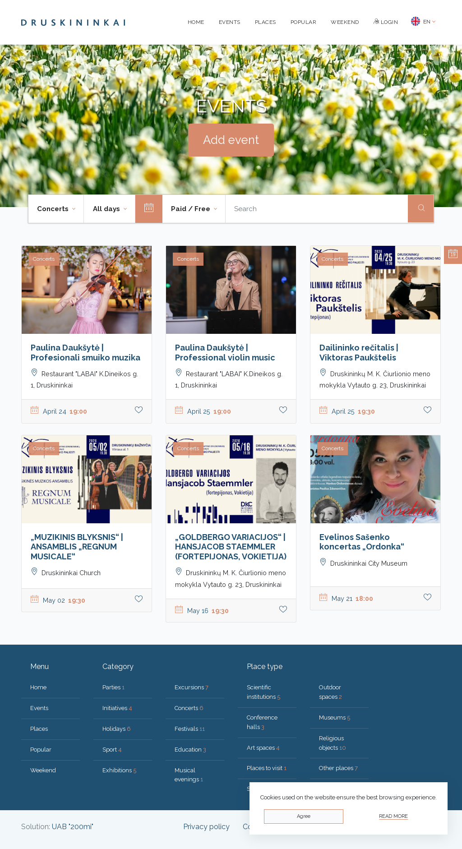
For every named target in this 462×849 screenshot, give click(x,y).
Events (229, 22)
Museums (334, 717)
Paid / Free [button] (191, 209)
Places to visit (266, 768)
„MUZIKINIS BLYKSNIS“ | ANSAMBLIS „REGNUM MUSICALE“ (77, 546)
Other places (338, 768)
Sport (112, 749)
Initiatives (117, 708)
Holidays (116, 728)
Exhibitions (119, 770)
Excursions (191, 687)
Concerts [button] (53, 209)
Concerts (189, 708)
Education (190, 749)
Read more (393, 816)
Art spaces (263, 747)
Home (196, 22)
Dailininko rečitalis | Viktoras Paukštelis (358, 352)
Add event (231, 140)
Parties (113, 687)
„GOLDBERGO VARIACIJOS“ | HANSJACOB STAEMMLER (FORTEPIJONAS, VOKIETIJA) (230, 546)
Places (265, 22)
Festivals (190, 728)
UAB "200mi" (72, 826)
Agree (303, 816)
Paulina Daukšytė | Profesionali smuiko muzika (85, 352)
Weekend (345, 22)
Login (386, 22)
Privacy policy (206, 826)
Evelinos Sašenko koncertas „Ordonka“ (361, 542)
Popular (304, 22)
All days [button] (107, 209)
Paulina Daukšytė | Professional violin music (225, 352)
